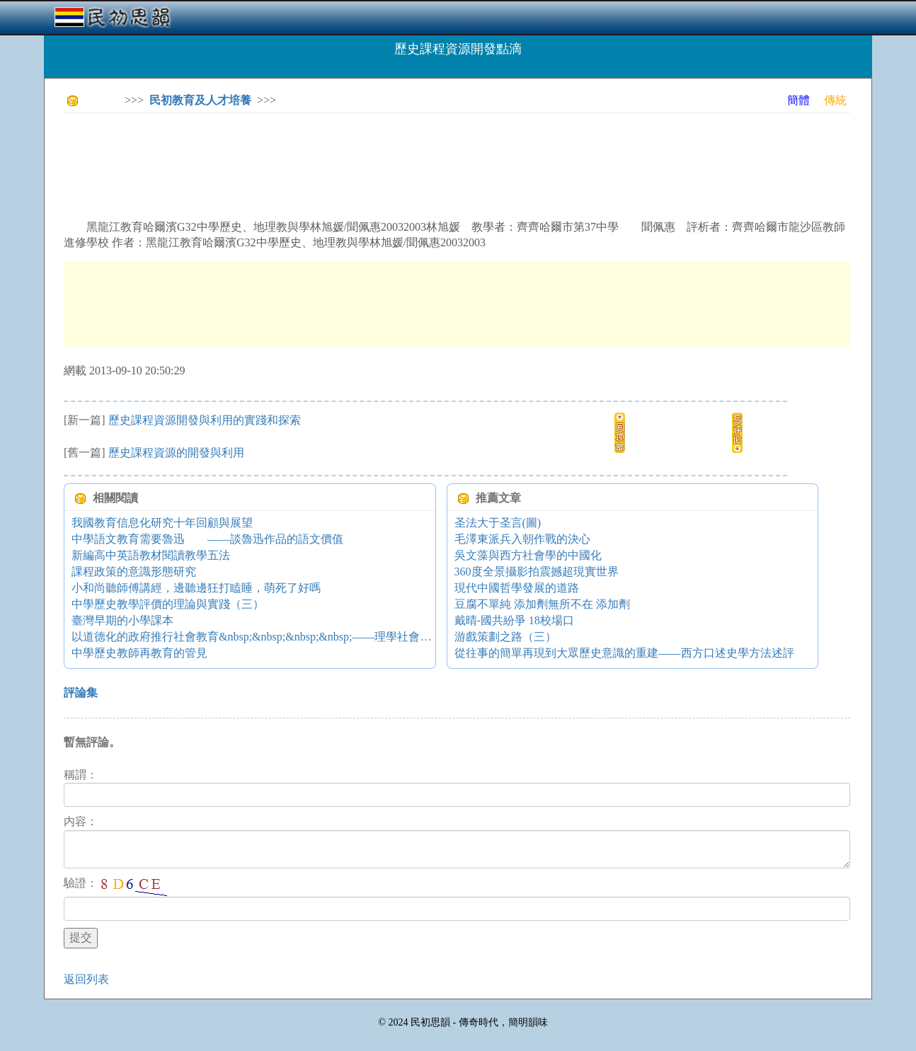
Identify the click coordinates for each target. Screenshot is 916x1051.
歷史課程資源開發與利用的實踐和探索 (204, 420)
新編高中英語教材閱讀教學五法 (150, 555)
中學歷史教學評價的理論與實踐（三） (167, 604)
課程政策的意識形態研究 (133, 571)
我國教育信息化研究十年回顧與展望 (162, 523)
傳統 (835, 100)
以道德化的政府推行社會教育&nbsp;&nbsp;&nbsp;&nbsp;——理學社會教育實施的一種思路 (296, 637)
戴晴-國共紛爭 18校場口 (514, 620)
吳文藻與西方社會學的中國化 (528, 555)
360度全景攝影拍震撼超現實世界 (536, 571)
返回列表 (86, 979)
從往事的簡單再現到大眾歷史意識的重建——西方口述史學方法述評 (624, 653)
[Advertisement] (321, 156)
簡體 (798, 100)
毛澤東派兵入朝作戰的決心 (522, 539)
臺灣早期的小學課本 (122, 620)
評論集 (81, 693)
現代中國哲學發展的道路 (516, 588)
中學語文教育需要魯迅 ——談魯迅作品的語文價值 (207, 539)
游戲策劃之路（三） (505, 637)
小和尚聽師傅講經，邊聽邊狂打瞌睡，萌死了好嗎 (196, 588)
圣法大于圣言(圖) (498, 523)
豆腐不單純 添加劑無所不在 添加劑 (542, 604)
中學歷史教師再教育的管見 (139, 653)
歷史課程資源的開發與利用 (176, 453)
